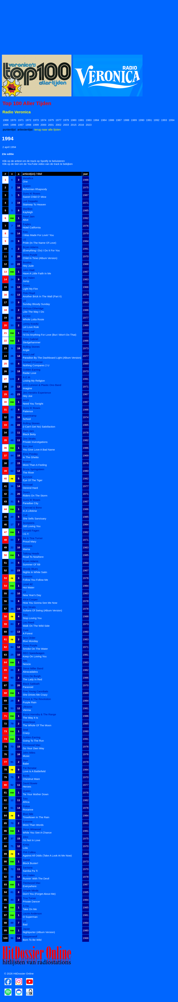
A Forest (28, 633)
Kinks (26, 844)
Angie (26, 350)
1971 (21, 120)
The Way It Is (30, 717)
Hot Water (28, 587)
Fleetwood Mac (32, 744)
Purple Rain (29, 702)
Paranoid (28, 687)
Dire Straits (29, 438)
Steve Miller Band (33, 668)
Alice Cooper (30, 599)
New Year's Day (32, 595)
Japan (26, 928)
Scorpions (28, 522)
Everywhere (30, 886)
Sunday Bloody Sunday (36, 304)
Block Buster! (30, 863)
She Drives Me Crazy (35, 694)
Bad (25, 924)
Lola (25, 847)
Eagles (27, 224)
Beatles (27, 262)
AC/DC (27, 316)
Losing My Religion (34, 380)
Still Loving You (32, 526)
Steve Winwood (32, 829)
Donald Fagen (31, 530)
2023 (88, 124)
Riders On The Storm (35, 495)
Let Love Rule (31, 327)
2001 (51, 124)
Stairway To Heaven (34, 204)
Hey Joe (27, 395)
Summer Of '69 (31, 564)
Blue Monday (30, 641)
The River (28, 472)
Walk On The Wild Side (36, 625)
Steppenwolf (30, 936)
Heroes (27, 786)
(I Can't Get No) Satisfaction (39, 426)
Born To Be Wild (32, 939)
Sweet (26, 859)
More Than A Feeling (35, 464)
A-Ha (26, 905)
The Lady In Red (32, 679)
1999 (36, 124)
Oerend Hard (30, 487)
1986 (111, 120)
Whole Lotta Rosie (33, 319)
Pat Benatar (30, 767)
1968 (6, 120)
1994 (171, 120)
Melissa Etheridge (33, 308)
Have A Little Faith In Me (37, 273)
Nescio (27, 664)
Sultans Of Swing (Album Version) (42, 610)
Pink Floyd (29, 293)
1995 (6, 124)
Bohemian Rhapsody (35, 189)
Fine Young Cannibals (35, 691)
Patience (28, 411)
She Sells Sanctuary (34, 518)
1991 (149, 120)
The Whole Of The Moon (37, 725)
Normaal (28, 484)
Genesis (27, 545)
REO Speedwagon (33, 653)
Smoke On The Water (35, 648)
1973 (36, 120)
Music (26, 755)
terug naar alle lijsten (47, 129)
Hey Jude (28, 265)
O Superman (30, 916)
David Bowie (30, 783)
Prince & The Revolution (37, 699)
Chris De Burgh (32, 676)
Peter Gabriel (30, 339)
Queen (27, 185)
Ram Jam (28, 430)
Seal (25, 729)
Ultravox (27, 706)
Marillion (28, 208)
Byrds (26, 775)
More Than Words (33, 824)
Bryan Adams (30, 247)
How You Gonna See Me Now (40, 602)
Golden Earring (31, 369)
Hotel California (32, 227)
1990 (141, 120)
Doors (26, 285)
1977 (58, 120)
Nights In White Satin (35, 572)
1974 (43, 120)
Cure (26, 630)
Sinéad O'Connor (33, 362)
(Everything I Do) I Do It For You (41, 250)
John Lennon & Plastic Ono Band (42, 384)
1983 (88, 120)
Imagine (27, 388)
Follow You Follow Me (35, 579)
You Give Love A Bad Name (39, 449)
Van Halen (29, 277)
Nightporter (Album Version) (39, 932)
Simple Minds (30, 890)
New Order (29, 637)
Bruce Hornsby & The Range (39, 714)
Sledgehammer (32, 342)
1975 (51, 120)
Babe (26, 763)
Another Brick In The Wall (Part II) (42, 296)
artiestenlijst (25, 129)
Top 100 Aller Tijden (26, 103)
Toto (25, 614)
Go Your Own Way (33, 748)
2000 (43, 124)
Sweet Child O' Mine (34, 196)
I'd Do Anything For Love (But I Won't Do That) (49, 334)
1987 (119, 120)
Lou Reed (28, 622)
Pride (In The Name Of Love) (39, 242)
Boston (27, 461)
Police (26, 806)
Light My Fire (30, 288)
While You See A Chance (37, 832)
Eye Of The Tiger (32, 480)
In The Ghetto (31, 457)
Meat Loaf (28, 331)
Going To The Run (33, 740)
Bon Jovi (28, 446)
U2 (24, 239)
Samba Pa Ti (30, 870)
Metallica (28, 178)
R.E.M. (27, 377)
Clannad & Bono (32, 507)
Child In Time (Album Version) (40, 258)
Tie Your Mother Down (35, 794)
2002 (58, 124)
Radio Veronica (16, 112)
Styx (25, 760)
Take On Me (30, 909)
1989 (134, 120)
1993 (164, 120)
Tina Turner (29, 898)
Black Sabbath (31, 683)
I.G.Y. (26, 533)
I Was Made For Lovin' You (38, 235)
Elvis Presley (30, 453)
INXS (26, 400)
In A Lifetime (30, 510)
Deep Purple (30, 254)
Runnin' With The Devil (36, 878)
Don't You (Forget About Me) (39, 893)
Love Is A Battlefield (34, 771)
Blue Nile (28, 813)
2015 (73, 124)
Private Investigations (35, 441)
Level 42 (28, 584)
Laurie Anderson (32, 913)
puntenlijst (9, 129)
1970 (13, 120)
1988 (126, 120)
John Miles (29, 752)
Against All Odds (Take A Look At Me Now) (47, 855)
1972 (28, 120)
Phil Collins (29, 852)
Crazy (26, 732)
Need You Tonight (33, 403)
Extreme (28, 821)
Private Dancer (31, 901)
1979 (66, 120)
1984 (96, 120)
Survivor (27, 476)
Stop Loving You (32, 618)
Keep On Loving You (35, 656)
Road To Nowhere (33, 556)
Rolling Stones (31, 346)
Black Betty (29, 434)
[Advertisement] (89, 26)
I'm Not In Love (31, 840)
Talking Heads (31, 553)
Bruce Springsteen (33, 469)
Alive (26, 219)
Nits (25, 660)
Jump (26, 281)
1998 (28, 124)
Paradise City (30, 503)
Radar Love (29, 372)
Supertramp (29, 415)
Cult (25, 515)
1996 (13, 124)
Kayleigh (28, 212)
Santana (28, 867)
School (27, 418)
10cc (25, 836)
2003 (66, 124)
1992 (156, 120)
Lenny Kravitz (31, 323)
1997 (21, 124)
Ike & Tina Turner (33, 538)
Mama (26, 549)
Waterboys (29, 722)
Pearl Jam (29, 216)
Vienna (27, 710)
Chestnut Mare (31, 778)
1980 (73, 120)
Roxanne (28, 809)
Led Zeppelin (30, 201)
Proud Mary (29, 541)
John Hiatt (29, 270)
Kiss (25, 231)
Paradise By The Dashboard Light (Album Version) (52, 357)
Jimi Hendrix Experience (37, 392)
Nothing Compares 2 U (36, 365)
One (25, 181)
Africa (26, 801)
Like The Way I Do (33, 311)
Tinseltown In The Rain (36, 817)
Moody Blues (30, 568)
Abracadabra (30, 671)
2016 (81, 124)
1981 (81, 120)
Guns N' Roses (31, 193)
